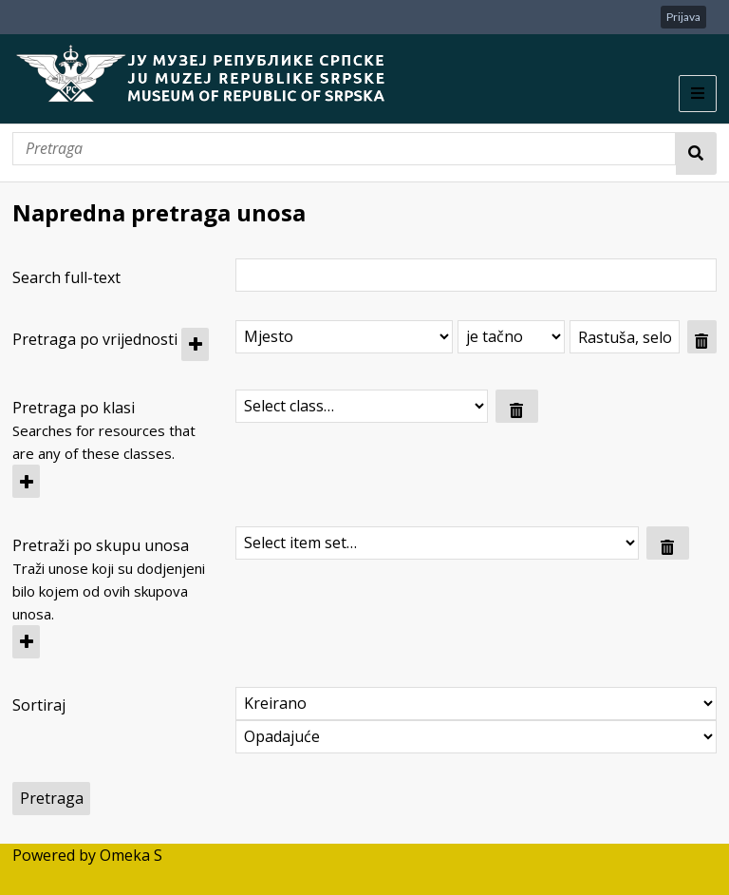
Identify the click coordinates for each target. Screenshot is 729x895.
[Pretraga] (344, 148)
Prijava (683, 17)
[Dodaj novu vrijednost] (195, 344)
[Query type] (511, 336)
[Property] (344, 336)
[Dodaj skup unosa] (26, 641)
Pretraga (696, 153)
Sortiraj (38, 705)
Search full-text (66, 277)
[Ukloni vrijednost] (702, 336)
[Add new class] (26, 481)
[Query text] (625, 336)
